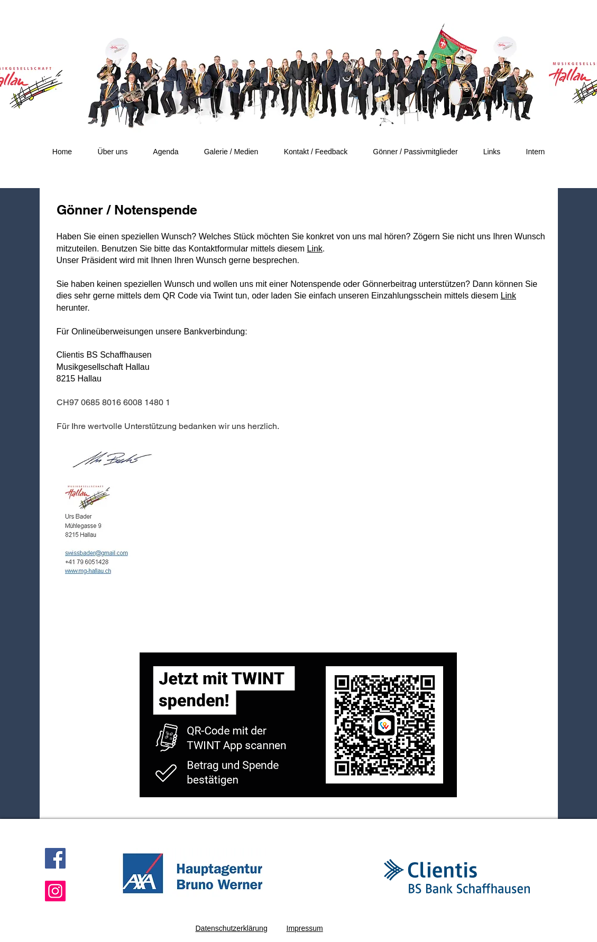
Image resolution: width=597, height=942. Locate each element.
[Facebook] (55, 858)
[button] (113, 151)
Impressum (305, 928)
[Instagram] (55, 891)
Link (315, 248)
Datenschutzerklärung (232, 928)
